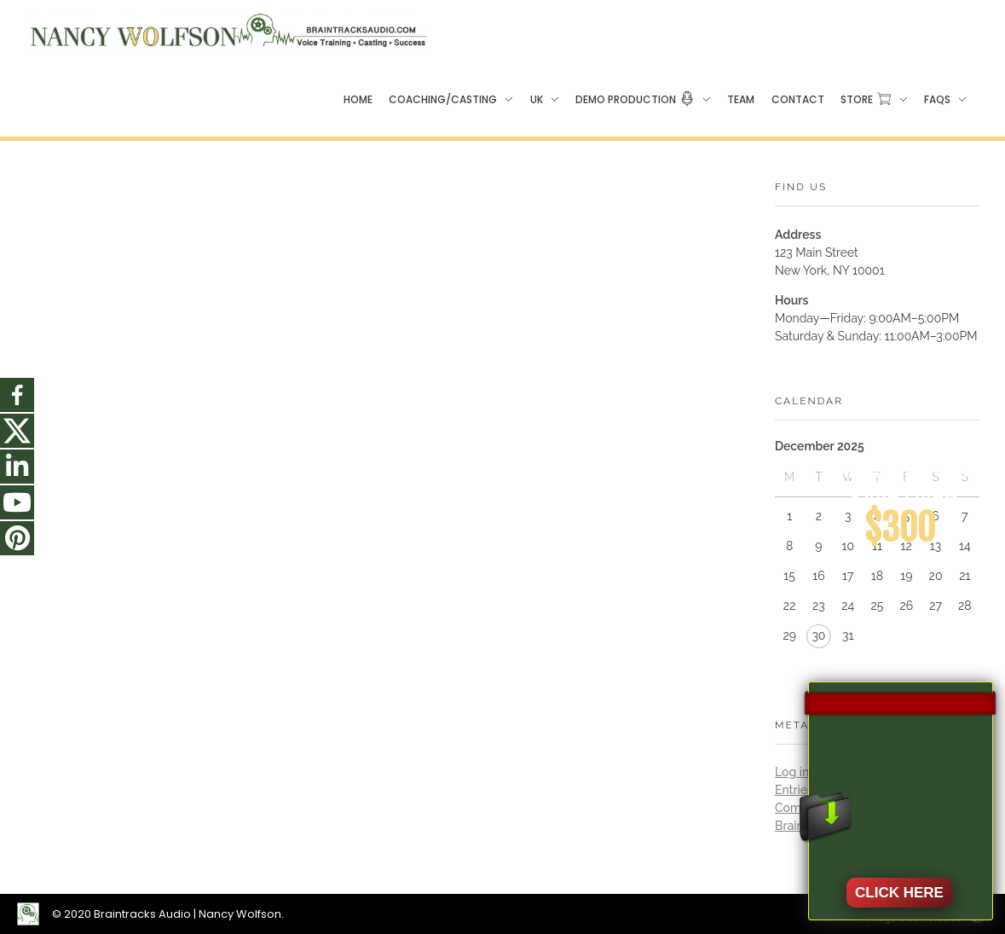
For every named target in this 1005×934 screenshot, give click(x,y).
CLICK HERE (899, 893)
